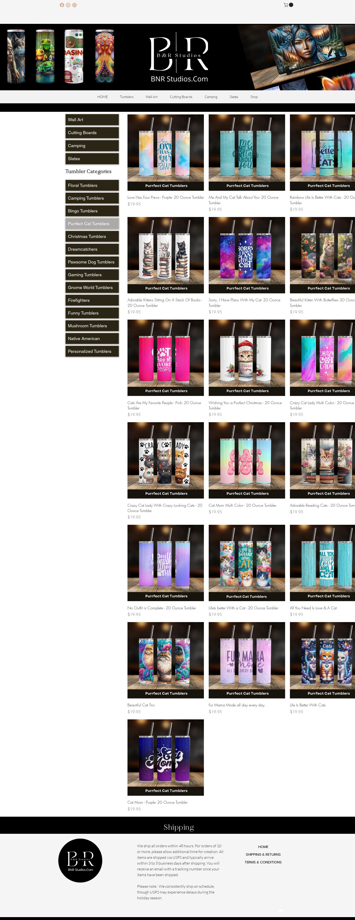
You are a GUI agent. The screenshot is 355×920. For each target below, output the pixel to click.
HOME (263, 846)
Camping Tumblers (86, 198)
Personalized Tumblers (89, 351)
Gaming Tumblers (85, 274)
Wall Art (75, 119)
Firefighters (79, 300)
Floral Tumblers (82, 185)
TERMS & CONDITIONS (263, 862)
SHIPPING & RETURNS (263, 854)
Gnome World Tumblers (90, 287)
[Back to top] (281, 910)
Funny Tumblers (83, 312)
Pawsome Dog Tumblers (91, 261)
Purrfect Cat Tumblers (88, 223)
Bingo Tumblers (83, 210)
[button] (289, 5)
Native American (84, 338)
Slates (74, 158)
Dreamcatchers (82, 249)
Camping (76, 145)
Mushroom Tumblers (87, 325)
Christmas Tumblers (87, 236)
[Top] (281, 914)
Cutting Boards (82, 132)
